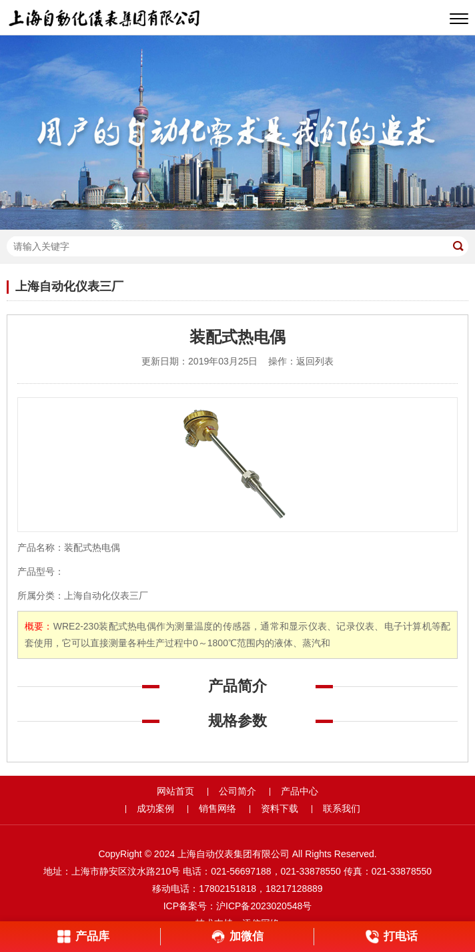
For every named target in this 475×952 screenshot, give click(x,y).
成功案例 (155, 808)
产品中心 (299, 791)
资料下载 (279, 808)
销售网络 (217, 808)
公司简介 (237, 791)
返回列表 (315, 361)
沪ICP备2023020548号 (264, 906)
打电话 (391, 936)
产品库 (83, 936)
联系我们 (341, 808)
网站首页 (175, 791)
